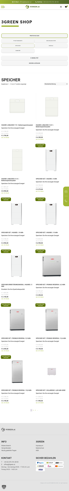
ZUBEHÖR (18, 50)
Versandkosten (6, 448)
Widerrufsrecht (6, 445)
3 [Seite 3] (35, 410)
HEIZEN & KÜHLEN (34, 63)
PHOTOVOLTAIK (34, 35)
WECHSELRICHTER (51, 40)
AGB (37, 450)
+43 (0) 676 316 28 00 (48, 2)
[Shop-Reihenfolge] (56, 84)
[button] (4, 487)
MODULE (51, 45)
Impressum (39, 445)
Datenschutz (40, 448)
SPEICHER (17, 45)
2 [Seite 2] (33, 410)
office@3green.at (22, 2)
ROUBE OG (53, 483)
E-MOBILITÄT (34, 58)
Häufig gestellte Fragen (8, 450)
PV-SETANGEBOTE (17, 40)
